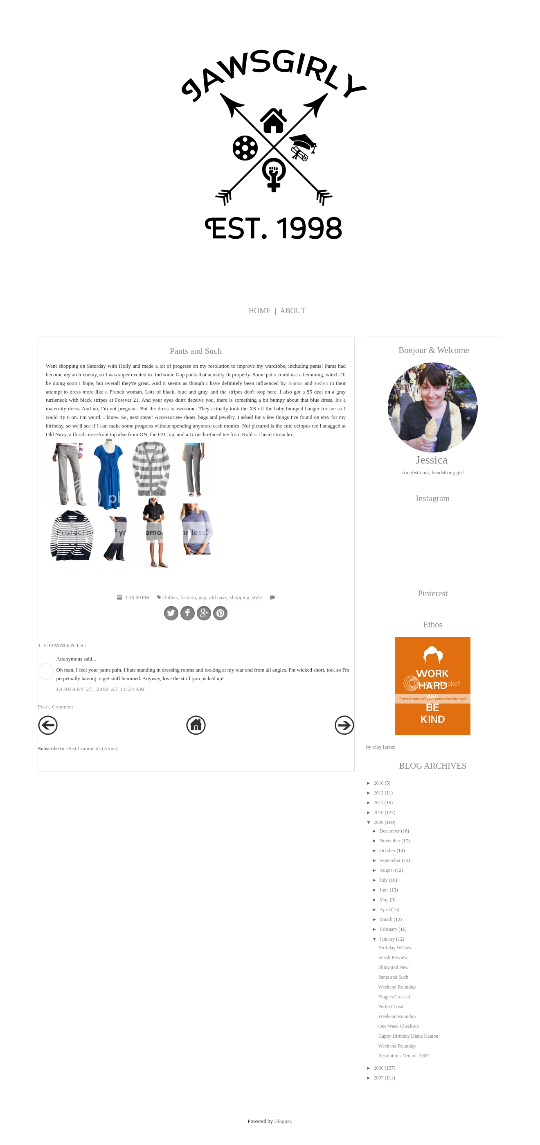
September (390, 860)
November (390, 841)
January (387, 939)
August (387, 870)
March (386, 919)
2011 (378, 803)
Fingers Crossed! (395, 997)
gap (203, 597)
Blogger (282, 1121)
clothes (170, 597)
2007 (378, 1078)
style (257, 597)
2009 (378, 822)
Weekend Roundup (397, 987)
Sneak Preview (393, 957)
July (384, 880)
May (384, 900)
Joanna (295, 383)
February (388, 929)
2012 (378, 793)
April (385, 909)
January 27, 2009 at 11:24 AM (100, 689)
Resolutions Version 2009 (403, 1056)
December (390, 831)
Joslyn (321, 383)
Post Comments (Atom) (92, 748)
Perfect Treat (391, 1006)
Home (260, 311)
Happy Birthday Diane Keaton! (409, 1036)
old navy (218, 597)
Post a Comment (55, 707)
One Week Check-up (398, 1026)
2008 (378, 1068)
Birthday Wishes (394, 947)
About (293, 311)
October (388, 850)
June (384, 890)
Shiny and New (393, 967)
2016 (378, 783)
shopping (240, 597)
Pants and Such (393, 977)
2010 (378, 812)
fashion (188, 597)
